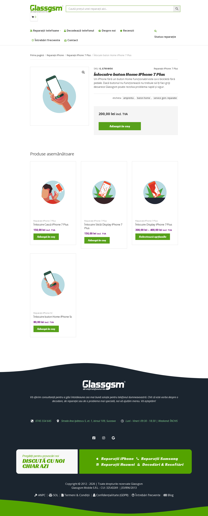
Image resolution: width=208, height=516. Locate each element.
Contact (72, 40)
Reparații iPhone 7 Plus (79, 55)
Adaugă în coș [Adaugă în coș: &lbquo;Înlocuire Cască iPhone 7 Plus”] (46, 236)
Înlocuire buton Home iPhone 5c (52, 316)
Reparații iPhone (55, 55)
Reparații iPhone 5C (43, 312)
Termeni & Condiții (75, 495)
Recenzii (128, 30)
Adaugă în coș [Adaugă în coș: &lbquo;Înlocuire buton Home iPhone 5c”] (46, 329)
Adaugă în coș (119, 126)
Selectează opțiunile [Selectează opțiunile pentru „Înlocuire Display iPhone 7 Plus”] (152, 236)
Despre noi (109, 30)
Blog (169, 495)
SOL (53, 495)
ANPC (40, 495)
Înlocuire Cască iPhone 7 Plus (50, 224)
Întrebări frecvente (47, 40)
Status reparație (165, 37)
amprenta (128, 97)
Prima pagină (37, 55)
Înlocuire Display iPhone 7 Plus (153, 224)
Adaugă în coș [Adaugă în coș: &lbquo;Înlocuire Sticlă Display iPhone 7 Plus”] (97, 240)
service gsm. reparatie (165, 97)
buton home (143, 97)
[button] (83, 72)
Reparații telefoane (46, 30)
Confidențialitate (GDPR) (110, 495)
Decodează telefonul (80, 30)
